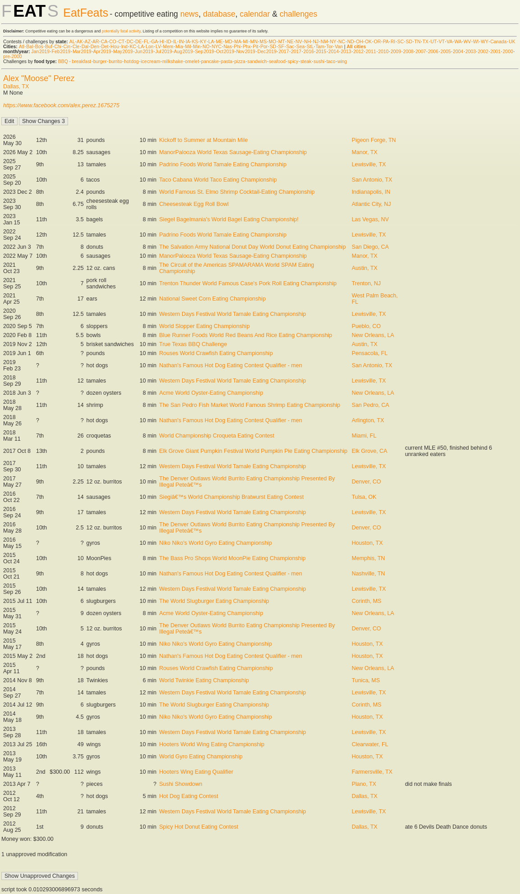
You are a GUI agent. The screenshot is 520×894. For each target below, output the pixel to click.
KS (195, 41)
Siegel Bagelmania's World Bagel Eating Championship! (228, 219)
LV (158, 46)
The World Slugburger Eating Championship (214, 601)
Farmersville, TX (371, 772)
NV (299, 41)
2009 (396, 51)
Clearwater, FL (369, 744)
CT (121, 41)
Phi (237, 46)
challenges (298, 13)
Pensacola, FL (369, 353)
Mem (168, 46)
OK (368, 41)
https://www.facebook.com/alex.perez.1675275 (61, 105)
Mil (188, 46)
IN (181, 41)
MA (237, 41)
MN (253, 41)
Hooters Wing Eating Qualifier (196, 772)
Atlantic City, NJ (371, 204)
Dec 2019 (266, 51)
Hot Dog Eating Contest (188, 796)
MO (272, 41)
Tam (319, 46)
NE (290, 41)
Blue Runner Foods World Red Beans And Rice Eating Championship (245, 335)
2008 (408, 51)
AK (80, 41)
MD (228, 41)
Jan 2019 (40, 51)
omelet (192, 61)
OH (359, 41)
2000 (508, 51)
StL (310, 46)
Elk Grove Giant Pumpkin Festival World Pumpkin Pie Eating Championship (253, 451)
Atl (21, 46)
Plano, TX (363, 784)
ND (350, 41)
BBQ (63, 61)
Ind (124, 46)
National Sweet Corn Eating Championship (212, 299)
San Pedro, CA (370, 405)
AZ (88, 41)
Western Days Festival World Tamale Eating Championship (232, 314)
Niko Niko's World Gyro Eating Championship (215, 543)
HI (162, 41)
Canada (498, 41)
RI (393, 41)
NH (307, 41)
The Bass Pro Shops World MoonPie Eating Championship (232, 558)
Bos (39, 46)
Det (104, 46)
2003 (470, 51)
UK (512, 41)
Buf (48, 46)
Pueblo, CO (365, 326)
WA (457, 41)
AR (95, 41)
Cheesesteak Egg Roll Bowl (193, 204)
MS (263, 41)
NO (206, 46)
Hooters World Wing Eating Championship (211, 744)
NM (324, 41)
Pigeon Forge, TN (373, 140)
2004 (458, 51)
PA (386, 41)
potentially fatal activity (121, 31)
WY (484, 41)
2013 (346, 51)
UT (433, 41)
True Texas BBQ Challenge (193, 344)
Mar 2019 (82, 51)
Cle (76, 46)
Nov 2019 (245, 51)
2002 (483, 51)
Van (339, 46)
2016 (308, 51)
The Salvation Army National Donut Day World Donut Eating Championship (252, 247)
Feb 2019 (61, 51)
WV (467, 41)
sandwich (257, 61)
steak (305, 61)
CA (104, 41)
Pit (255, 46)
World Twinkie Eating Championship (204, 680)
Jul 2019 (163, 51)
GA (154, 41)
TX (426, 41)
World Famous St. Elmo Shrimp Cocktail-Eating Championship (237, 192)
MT (281, 41)
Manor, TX (364, 152)
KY (203, 41)
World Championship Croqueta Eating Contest (216, 436)
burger (100, 61)
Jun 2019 (144, 51)
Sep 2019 (204, 51)
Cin (67, 46)
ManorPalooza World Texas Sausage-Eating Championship (232, 152)
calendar (255, 13)
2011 (371, 51)
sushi (319, 61)
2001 (495, 51)
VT (442, 41)
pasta (226, 61)
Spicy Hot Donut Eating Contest (198, 827)
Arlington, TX (367, 420)
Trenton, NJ (366, 283)
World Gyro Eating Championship (200, 756)
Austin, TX (364, 268)
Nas (228, 46)
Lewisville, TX (368, 164)
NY (333, 41)
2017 (283, 51)
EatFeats (85, 12)
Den (95, 46)
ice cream (150, 61)
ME (219, 41)
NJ (316, 41)
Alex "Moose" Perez (39, 78)
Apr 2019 (102, 51)
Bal (29, 46)
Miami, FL (363, 436)
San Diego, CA (369, 247)
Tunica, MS (365, 680)
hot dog (131, 61)
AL (72, 41)
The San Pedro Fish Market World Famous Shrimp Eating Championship (249, 405)
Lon (149, 46)
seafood (277, 61)
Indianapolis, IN (370, 192)
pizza (239, 61)
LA (211, 41)
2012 (358, 51)
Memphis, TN (368, 558)
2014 (333, 51)
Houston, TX (367, 543)
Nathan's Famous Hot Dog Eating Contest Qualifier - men (230, 365)
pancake (210, 61)
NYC (217, 46)
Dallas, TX (16, 86)
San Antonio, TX (371, 180)
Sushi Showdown (180, 784)
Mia (179, 46)
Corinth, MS (366, 601)
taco (331, 61)
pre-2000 (12, 56)
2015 (321, 51)
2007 (420, 51)
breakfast (81, 61)
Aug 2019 (183, 51)
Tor (329, 46)
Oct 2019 (225, 51)
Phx (247, 46)
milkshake (172, 61)
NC (341, 41)
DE (138, 41)
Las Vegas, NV (369, 219)
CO (112, 41)
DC (130, 41)
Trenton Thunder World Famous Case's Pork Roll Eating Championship (248, 283)
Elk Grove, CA (369, 451)
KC (133, 46)
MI (245, 41)
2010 (383, 51)
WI (476, 41)
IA (188, 41)
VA (449, 41)
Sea (300, 46)
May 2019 (123, 51)
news (189, 13)
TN (417, 41)
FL (146, 41)
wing (342, 61)
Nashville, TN (368, 573)
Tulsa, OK (363, 497)
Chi (57, 46)
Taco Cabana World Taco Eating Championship (218, 180)
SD (409, 41)
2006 (433, 51)
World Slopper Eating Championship (204, 326)
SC (400, 41)
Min (197, 46)
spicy (292, 61)
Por (264, 46)
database (219, 13)
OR (377, 41)
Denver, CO (366, 482)
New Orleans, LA (372, 335)
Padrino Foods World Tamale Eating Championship (222, 164)
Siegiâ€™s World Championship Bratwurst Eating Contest (231, 497)
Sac (290, 46)
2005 (445, 51)
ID (168, 41)
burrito (115, 61)
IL (175, 41)
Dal (85, 46)
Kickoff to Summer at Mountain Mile (203, 140)
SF (281, 46)
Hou (114, 46)
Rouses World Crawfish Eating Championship (216, 353)
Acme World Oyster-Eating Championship (211, 393)
